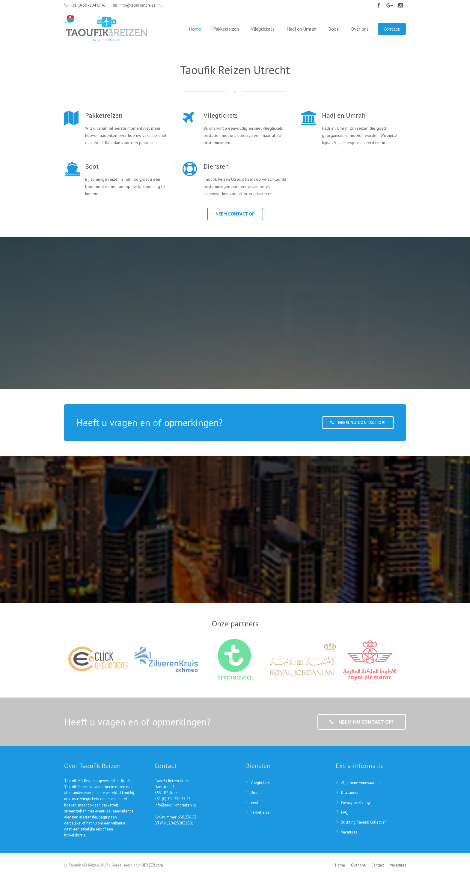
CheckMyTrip (308, 521)
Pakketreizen (261, 812)
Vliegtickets (260, 782)
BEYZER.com (152, 865)
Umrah (256, 792)
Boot (254, 802)
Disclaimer (349, 792)
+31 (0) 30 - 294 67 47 (172, 798)
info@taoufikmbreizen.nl (141, 5)
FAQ (344, 812)
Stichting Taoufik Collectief (363, 822)
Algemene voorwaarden (361, 782)
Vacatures (349, 832)
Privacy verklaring (355, 802)
